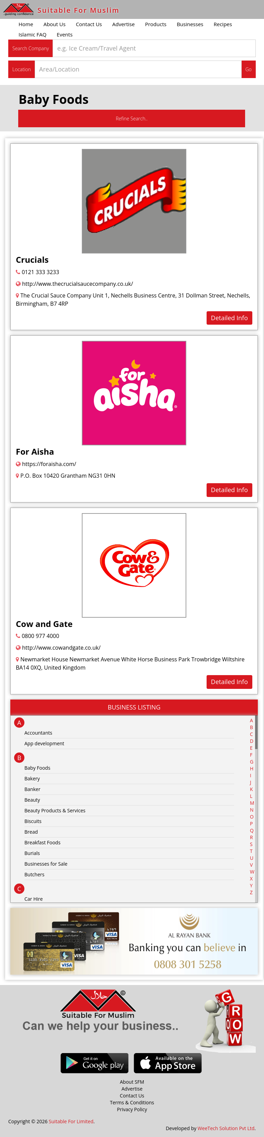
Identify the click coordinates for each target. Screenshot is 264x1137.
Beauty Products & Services (55, 810)
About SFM (132, 1082)
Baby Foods (37, 768)
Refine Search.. (132, 118)
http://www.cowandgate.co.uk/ (58, 647)
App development (44, 743)
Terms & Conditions (132, 1102)
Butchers (34, 874)
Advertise (123, 24)
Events (65, 34)
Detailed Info (229, 318)
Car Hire (33, 899)
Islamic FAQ (32, 34)
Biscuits (33, 821)
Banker (32, 789)
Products (155, 24)
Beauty (32, 800)
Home (26, 24)
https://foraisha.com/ (46, 464)
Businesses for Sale (45, 863)
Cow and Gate (44, 623)
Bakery (32, 778)
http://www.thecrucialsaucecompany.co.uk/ (74, 284)
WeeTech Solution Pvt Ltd (226, 1128)
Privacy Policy (132, 1109)
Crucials (32, 259)
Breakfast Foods (42, 842)
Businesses (190, 24)
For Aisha (35, 451)
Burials (32, 853)
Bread (31, 832)
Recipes (222, 24)
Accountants (38, 732)
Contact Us (89, 24)
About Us (54, 24)
